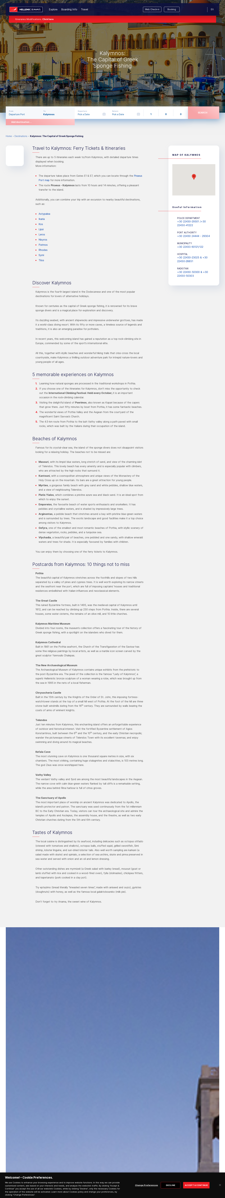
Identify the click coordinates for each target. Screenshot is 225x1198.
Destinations (21, 136)
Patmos (43, 244)
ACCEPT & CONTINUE (196, 1188)
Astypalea (44, 213)
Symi (41, 255)
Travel (84, 9)
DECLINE (170, 1188)
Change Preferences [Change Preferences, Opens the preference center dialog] (146, 1188)
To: (44, 111)
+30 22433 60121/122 (190, 246)
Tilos (41, 260)
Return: (115, 111)
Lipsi (41, 229)
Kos (41, 224)
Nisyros (43, 239)
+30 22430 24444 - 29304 (193, 236)
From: (11, 111)
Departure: (82, 111)
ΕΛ (212, 9)
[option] (112, 56)
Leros (42, 234)
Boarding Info (69, 9)
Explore (53, 9)
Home (9, 136)
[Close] (220, 1188)
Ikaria (42, 219)
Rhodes (43, 249)
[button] (194, 177)
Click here (48, 19)
